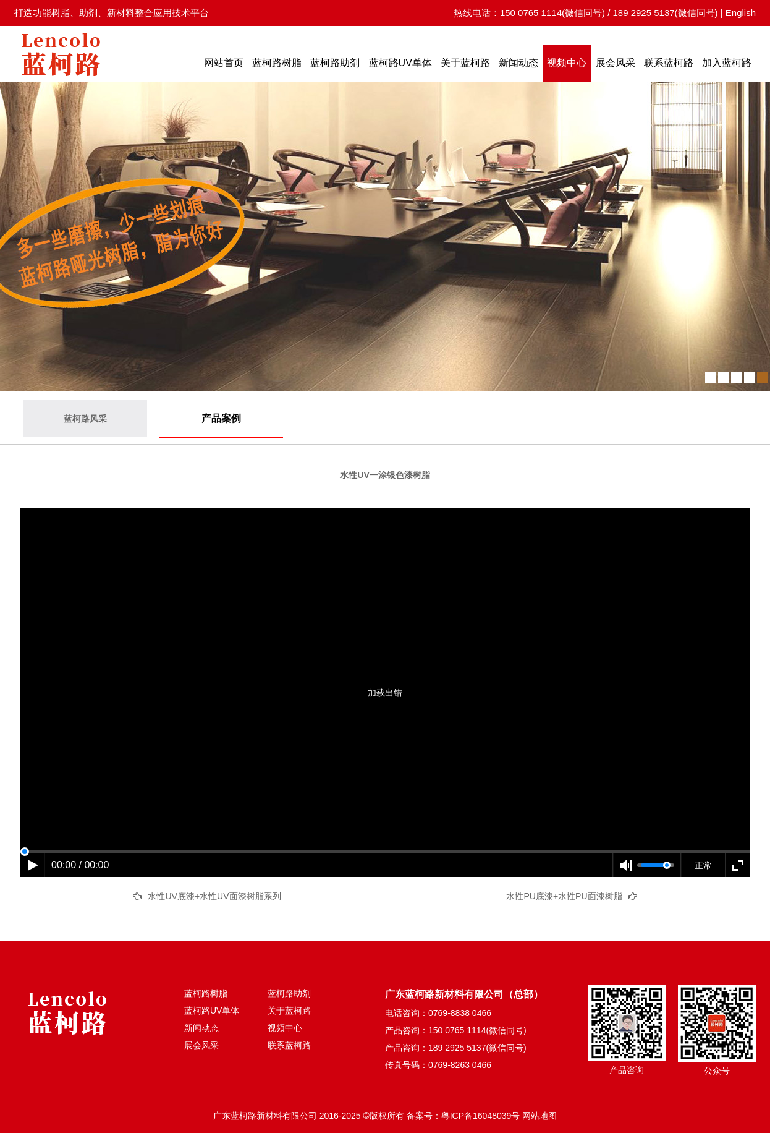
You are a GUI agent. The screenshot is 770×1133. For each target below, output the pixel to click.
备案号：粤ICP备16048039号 (463, 1116)
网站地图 (539, 1116)
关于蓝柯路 (465, 63)
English (741, 12)
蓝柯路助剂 (335, 63)
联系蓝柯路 (668, 63)
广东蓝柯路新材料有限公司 (265, 1116)
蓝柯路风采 (85, 419)
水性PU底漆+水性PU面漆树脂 (564, 896)
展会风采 (615, 63)
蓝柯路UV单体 (400, 63)
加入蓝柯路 (726, 63)
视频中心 (566, 63)
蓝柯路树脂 (277, 63)
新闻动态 (518, 63)
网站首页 (223, 63)
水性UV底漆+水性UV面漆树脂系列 (214, 896)
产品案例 (221, 418)
